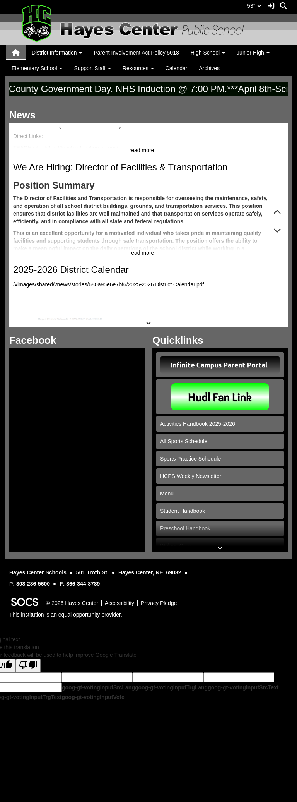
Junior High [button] (253, 53)
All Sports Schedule (183, 441)
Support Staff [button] (92, 68)
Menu (167, 493)
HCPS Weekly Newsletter (190, 476)
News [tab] (25, 115)
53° (254, 6)
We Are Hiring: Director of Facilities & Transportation (120, 235)
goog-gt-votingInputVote (92, 697)
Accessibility (119, 603)
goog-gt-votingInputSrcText (243, 687)
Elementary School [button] (37, 68)
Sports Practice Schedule (190, 459)
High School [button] (208, 53)
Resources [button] (138, 68)
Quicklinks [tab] (180, 340)
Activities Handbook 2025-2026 (197, 424)
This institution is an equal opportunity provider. (65, 615)
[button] (277, 212)
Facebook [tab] (35, 340)
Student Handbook (182, 511)
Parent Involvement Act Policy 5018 (136, 53)
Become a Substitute (56, 132)
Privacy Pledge (159, 603)
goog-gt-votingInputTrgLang (171, 687)
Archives (209, 68)
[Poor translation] (28, 665)
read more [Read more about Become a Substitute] (142, 218)
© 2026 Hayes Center (72, 603)
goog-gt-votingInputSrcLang (98, 687)
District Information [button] (57, 53)
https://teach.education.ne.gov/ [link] (81, 215)
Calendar (177, 68)
